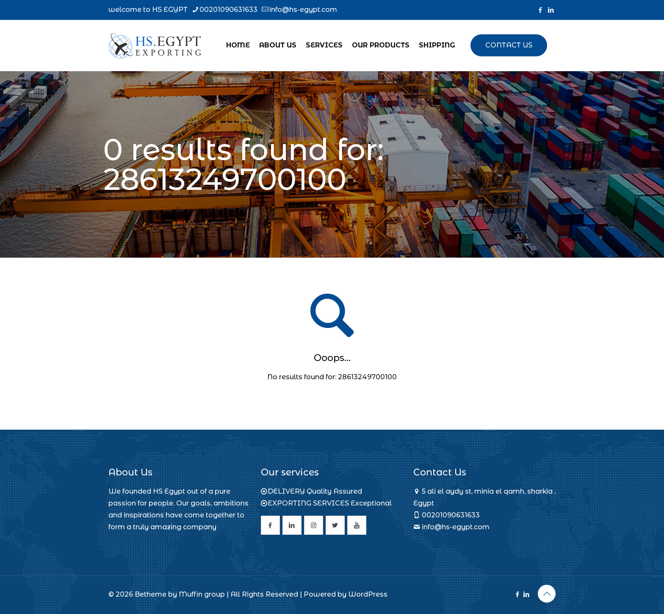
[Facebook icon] (540, 10)
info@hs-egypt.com (456, 527)
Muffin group (202, 594)
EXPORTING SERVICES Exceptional (330, 503)
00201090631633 (451, 515)
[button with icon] (270, 525)
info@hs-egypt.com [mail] (303, 10)
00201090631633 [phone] (228, 10)
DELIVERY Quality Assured (315, 491)
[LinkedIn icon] (551, 10)
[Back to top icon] (547, 594)
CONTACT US (508, 45)
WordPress (367, 594)
